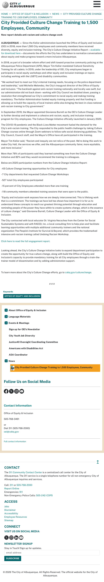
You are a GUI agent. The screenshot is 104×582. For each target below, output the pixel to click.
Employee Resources (15, 517)
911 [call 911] (21, 492)
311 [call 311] (11, 485)
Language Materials (19, 316)
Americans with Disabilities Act (26, 348)
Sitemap (8, 520)
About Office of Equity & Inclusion (27, 310)
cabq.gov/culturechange (78, 272)
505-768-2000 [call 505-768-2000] (24, 485)
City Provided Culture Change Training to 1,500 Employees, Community (52, 368)
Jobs (6, 506)
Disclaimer (10, 510)
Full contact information (15, 441)
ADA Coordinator (18, 354)
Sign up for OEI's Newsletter (24, 329)
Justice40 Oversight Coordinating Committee (33, 342)
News (55, 14)
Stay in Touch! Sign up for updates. (23, 548)
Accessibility (11, 513)
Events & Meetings (19, 323)
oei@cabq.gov (11, 431)
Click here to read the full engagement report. (25, 241)
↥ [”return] (98, 462)
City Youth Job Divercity (22, 335)
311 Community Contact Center (25, 472)
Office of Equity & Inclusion (30, 14)
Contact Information (18, 405)
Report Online (11, 488)
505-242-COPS (44, 495)
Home (4, 14)
